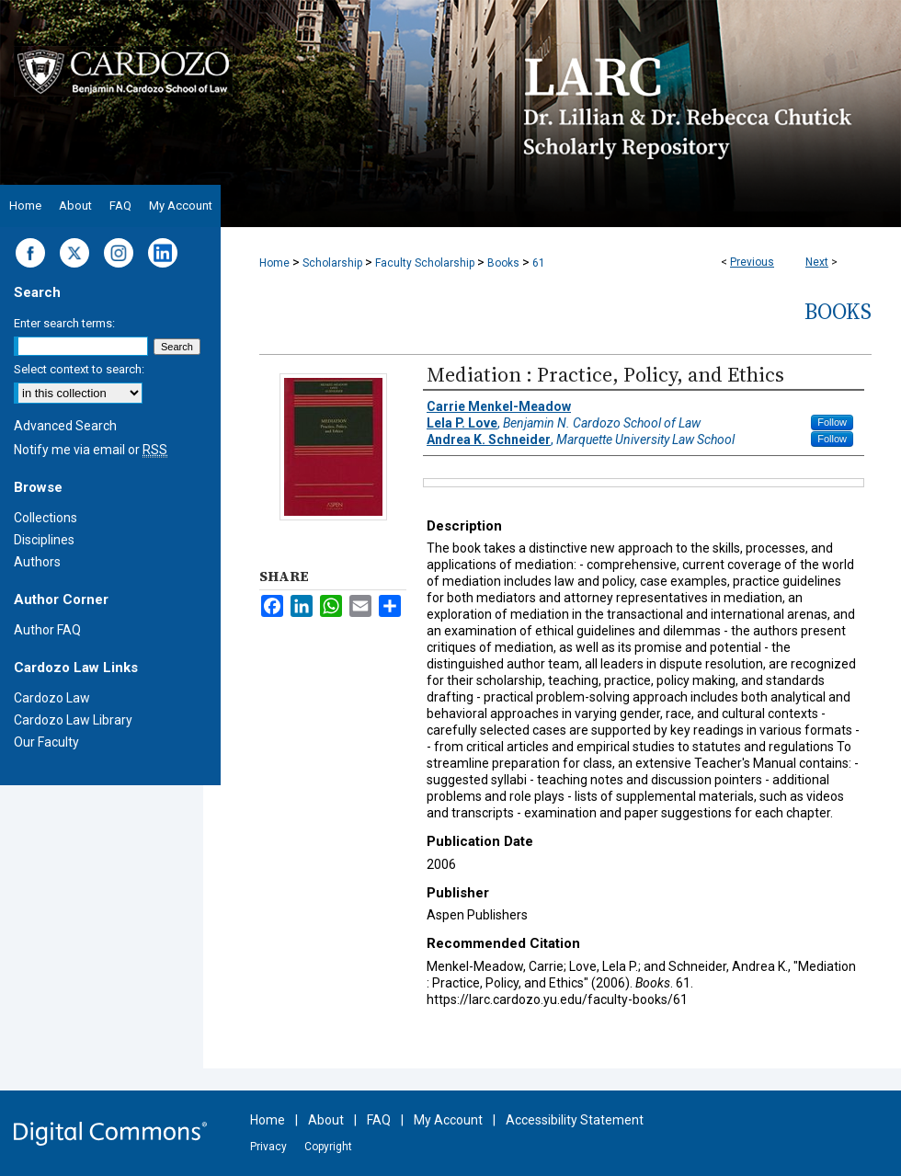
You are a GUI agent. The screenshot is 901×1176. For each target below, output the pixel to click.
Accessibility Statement (575, 1120)
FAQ (379, 1120)
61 (538, 263)
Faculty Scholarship (424, 263)
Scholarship (332, 263)
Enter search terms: (64, 323)
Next (816, 262)
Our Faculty (46, 742)
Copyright (328, 1146)
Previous (752, 262)
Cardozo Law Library (73, 720)
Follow (832, 422)
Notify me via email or (90, 449)
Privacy (268, 1146)
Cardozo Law (52, 698)
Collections (45, 517)
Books (503, 263)
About (326, 1120)
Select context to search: (79, 369)
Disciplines (44, 539)
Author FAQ (47, 629)
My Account (448, 1120)
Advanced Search (65, 425)
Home (274, 263)
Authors (37, 561)
